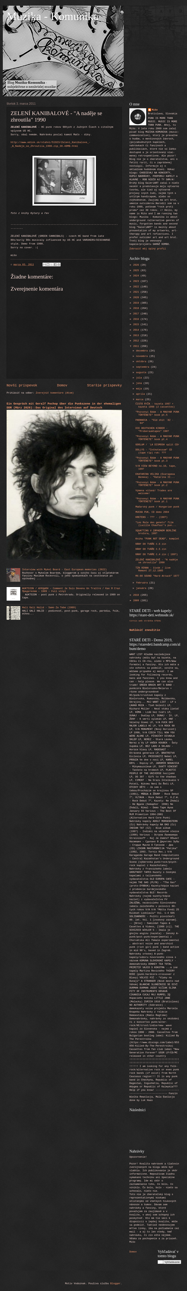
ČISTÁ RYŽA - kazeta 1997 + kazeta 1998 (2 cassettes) (155, 405)
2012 (137, 340)
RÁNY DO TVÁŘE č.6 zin (150, 544)
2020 (137, 297)
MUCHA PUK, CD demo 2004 (152, 512)
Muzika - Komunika (53, 16)
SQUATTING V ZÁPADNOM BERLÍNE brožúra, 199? (155, 532)
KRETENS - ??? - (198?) (151, 517)
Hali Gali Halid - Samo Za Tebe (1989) (49, 607)
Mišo (155, 109)
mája (139, 388)
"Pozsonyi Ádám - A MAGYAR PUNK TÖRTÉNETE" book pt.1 (157, 500)
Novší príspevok (22, 385)
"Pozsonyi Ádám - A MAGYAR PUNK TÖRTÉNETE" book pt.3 (157, 459)
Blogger (115, 1283)
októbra (142, 361)
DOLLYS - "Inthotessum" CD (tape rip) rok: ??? (153, 451)
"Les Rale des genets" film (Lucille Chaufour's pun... (155, 524)
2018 (137, 308)
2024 (137, 275)
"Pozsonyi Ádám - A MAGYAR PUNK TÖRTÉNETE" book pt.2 (157, 484)
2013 (137, 335)
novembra (142, 356)
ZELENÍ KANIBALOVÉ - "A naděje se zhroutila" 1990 (156, 561)
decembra (142, 350)
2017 (137, 313)
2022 (137, 286)
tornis (133, 621)
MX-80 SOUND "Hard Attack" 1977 (157, 576)
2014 (137, 330)
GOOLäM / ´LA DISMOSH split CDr (157, 444)
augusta (142, 372)
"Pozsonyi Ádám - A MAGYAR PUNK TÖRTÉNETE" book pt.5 (157, 413)
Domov (62, 385)
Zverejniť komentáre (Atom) (55, 392)
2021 (137, 292)
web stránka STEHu (150, 621)
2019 (137, 303)
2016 (137, 319)
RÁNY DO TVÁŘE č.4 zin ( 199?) (156, 554)
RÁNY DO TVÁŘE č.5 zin (150, 549)
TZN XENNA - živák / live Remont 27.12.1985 (152, 569)
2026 (137, 265)
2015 (137, 324)
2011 (137, 346)
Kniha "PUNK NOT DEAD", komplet (157, 538)
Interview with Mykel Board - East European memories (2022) (64, 569)
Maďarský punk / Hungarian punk (157, 506)
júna (139, 383)
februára (142, 582)
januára (142, 588)
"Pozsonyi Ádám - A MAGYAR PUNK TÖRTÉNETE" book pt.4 (157, 438)
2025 (137, 270)
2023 (137, 281)
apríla (141, 394)
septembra (143, 367)
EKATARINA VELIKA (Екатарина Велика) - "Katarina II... (155, 475)
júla (139, 377)
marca (140, 399)
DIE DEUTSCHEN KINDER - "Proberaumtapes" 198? (152, 429)
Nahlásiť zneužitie (144, 630)
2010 (137, 595)
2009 (137, 600)
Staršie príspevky (104, 385)
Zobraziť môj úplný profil (147, 248)
